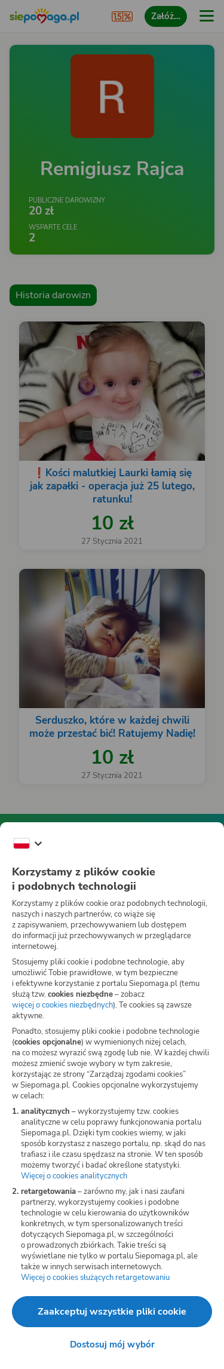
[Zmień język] (27, 843)
